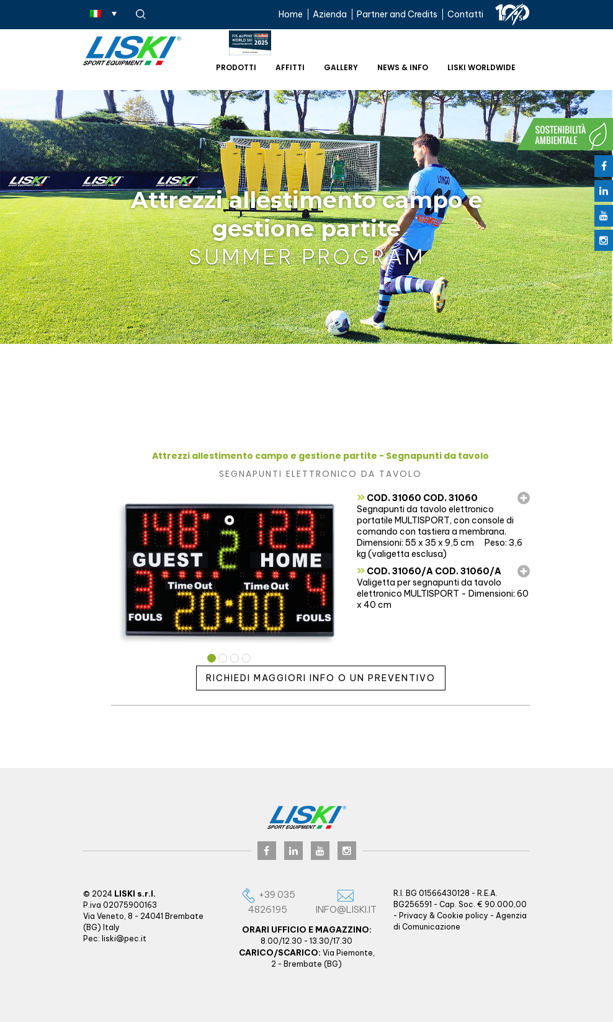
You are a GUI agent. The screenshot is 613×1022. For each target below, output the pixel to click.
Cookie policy (462, 915)
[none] (103, 13)
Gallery (341, 67)
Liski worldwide (481, 67)
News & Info (402, 67)
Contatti (465, 14)
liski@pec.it (124, 938)
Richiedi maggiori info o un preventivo (321, 678)
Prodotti (236, 67)
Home (291, 14)
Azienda (330, 14)
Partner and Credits (397, 14)
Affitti (290, 67)
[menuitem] (103, 13)
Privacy (413, 915)
